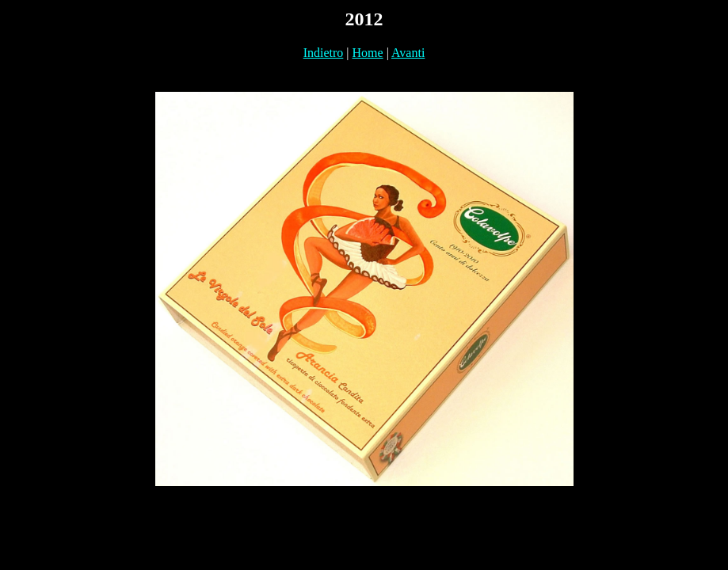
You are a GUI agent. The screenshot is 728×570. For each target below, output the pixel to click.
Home (368, 52)
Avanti (408, 52)
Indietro (323, 52)
